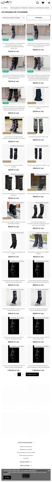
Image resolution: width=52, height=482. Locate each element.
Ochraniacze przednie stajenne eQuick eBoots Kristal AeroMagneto (38, 366)
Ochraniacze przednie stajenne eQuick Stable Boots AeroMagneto (38, 281)
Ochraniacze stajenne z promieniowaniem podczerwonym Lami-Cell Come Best (38, 223)
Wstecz (4, 8)
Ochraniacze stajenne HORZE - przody (13, 166)
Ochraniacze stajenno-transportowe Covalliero (13, 194)
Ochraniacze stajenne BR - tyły (38, 137)
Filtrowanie (38, 17)
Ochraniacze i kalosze (42, 8)
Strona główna (15, 8)
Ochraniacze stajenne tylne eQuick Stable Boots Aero (38, 338)
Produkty (24, 8)
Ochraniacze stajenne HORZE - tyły (38, 165)
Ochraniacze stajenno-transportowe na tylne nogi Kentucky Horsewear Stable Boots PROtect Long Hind (13, 108)
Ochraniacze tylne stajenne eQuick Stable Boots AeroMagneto (14, 281)
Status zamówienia (26, 446)
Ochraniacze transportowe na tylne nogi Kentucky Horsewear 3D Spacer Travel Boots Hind (38, 45)
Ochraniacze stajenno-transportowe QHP (13, 252)
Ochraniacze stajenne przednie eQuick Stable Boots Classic (38, 309)
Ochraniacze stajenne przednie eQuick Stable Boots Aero (14, 338)
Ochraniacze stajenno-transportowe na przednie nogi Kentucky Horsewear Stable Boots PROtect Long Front (13, 46)
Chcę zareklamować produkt (26, 452)
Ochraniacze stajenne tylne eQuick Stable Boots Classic (14, 309)
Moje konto (25, 462)
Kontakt (26, 458)
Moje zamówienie (25, 442)
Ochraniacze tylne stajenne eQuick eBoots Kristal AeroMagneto (14, 366)
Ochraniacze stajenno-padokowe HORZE (38, 107)
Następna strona (31, 374)
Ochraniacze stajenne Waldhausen (38, 193)
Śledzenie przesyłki (26, 449)
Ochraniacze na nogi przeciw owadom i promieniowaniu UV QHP (13, 137)
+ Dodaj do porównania (17, 24)
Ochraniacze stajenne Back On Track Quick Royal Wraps (13, 222)
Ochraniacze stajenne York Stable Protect (38, 252)
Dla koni (31, 8)
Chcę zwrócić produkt (26, 455)
